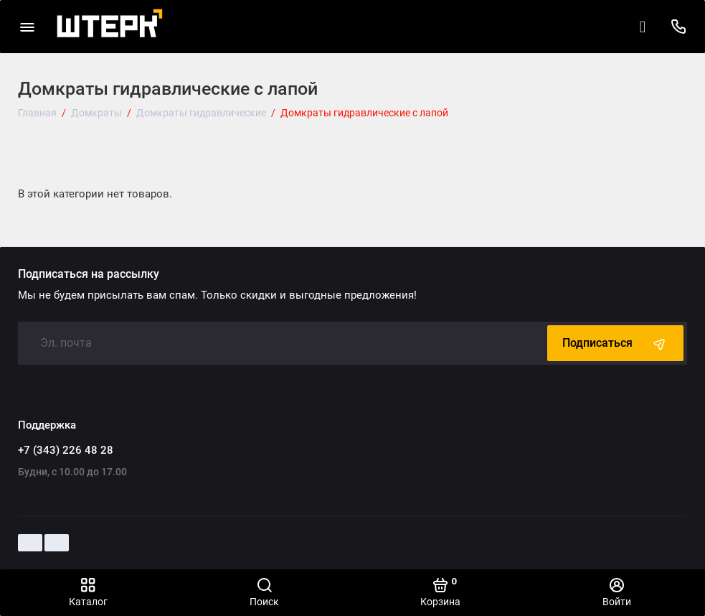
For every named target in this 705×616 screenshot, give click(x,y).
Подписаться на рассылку (88, 274)
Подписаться (615, 343)
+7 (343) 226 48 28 (65, 450)
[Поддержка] (678, 26)
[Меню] (27, 26)
